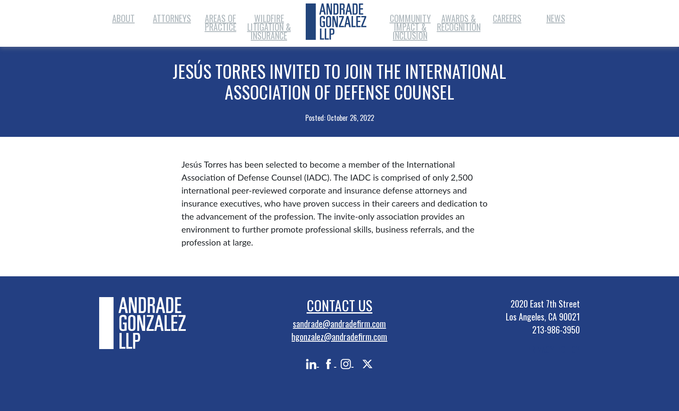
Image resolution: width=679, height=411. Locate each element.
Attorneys (172, 18)
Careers (507, 18)
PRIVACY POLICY (553, 349)
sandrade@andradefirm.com (339, 323)
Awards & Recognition (459, 22)
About (123, 18)
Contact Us (339, 305)
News (555, 18)
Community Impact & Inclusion (410, 27)
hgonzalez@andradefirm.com (339, 336)
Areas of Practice (220, 22)
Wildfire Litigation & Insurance (269, 27)
